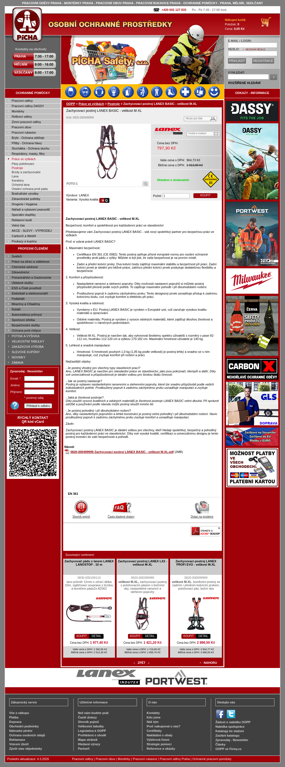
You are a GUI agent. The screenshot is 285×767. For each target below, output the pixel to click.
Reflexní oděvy (22, 116)
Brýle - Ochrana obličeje (28, 137)
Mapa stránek (87, 739)
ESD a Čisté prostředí (26, 288)
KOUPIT (205, 195)
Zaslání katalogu (227, 735)
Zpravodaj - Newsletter (231, 740)
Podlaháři (18, 298)
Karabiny (18, 180)
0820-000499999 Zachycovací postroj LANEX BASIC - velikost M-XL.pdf (122, 452)
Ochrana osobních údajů (27, 735)
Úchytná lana (21, 184)
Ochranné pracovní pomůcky (212, 759)
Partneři (84, 748)
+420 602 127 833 (173, 9)
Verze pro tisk (194, 118)
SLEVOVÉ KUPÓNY (26, 352)
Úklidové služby (22, 282)
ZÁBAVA (17, 362)
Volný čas (18, 225)
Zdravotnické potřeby (26, 199)
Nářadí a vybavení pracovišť (31, 209)
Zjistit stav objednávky (25, 748)
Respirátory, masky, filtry (28, 153)
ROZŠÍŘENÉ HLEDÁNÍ (244, 83)
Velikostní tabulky (91, 726)
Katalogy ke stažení (229, 731)
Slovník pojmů (81, 515)
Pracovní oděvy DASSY (28, 106)
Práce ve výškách (24, 159)
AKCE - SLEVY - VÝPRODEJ (32, 230)
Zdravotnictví (20, 272)
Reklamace (17, 739)
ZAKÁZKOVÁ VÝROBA (28, 346)
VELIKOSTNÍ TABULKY (28, 341)
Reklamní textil (22, 220)
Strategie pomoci (159, 744)
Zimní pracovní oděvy (26, 122)
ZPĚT (141, 662)
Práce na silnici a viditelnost (30, 261)
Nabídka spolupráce (230, 726)
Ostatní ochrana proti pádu (30, 188)
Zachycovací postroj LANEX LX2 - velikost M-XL (142, 562)
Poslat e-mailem (197, 133)
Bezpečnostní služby (26, 325)
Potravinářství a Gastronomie (31, 277)
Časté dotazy (87, 717)
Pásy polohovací (23, 163)
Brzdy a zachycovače (26, 172)
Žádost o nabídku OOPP (232, 722)
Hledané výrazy (89, 744)
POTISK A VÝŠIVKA (26, 336)
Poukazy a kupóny (24, 241)
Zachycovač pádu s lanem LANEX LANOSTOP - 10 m (89, 562)
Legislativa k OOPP (92, 730)
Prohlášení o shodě (92, 735)
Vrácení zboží (19, 744)
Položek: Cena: (235, 24)
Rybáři (16, 309)
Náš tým (153, 721)
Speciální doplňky (24, 214)
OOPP (70, 103)
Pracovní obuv (21, 127)
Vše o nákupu (19, 713)
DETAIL (96, 636)
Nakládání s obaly (160, 735)
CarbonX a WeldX (24, 236)
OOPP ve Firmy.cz (228, 749)
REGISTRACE (263, 60)
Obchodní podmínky (24, 726)
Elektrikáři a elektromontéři (30, 293)
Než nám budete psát (93, 713)
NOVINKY (19, 357)
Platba (13, 717)
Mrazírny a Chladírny (26, 304)
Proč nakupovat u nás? (163, 726)
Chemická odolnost (25, 267)
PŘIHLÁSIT (237, 60)
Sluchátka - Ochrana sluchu (30, 148)
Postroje (17, 168)
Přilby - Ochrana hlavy (27, 143)
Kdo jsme (154, 717)
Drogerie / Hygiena (24, 204)
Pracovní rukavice (24, 132)
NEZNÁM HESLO (255, 49)
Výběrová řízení (158, 739)
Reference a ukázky (161, 748)
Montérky (18, 111)
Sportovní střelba (23, 320)
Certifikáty (154, 730)
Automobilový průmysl (27, 314)
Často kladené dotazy (121, 515)
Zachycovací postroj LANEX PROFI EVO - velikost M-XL (196, 562)
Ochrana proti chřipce (26, 330)
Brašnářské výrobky (25, 193)
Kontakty (153, 713)
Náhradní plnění (20, 730)
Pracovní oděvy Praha (175, 759)
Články (220, 744)
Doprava (15, 721)
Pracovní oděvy (22, 100)
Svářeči (17, 256)
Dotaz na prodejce (202, 515)
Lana (15, 176)
